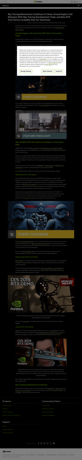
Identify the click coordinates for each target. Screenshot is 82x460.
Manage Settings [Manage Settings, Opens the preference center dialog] (26, 71)
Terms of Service (53, 62)
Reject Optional (47, 71)
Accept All (59, 71)
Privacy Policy (48, 64)
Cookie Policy (43, 59)
